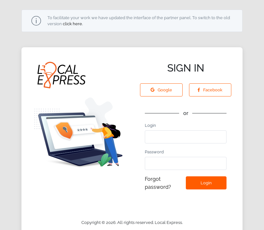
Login (150, 125)
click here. (73, 23)
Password (154, 152)
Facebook (210, 90)
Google (161, 90)
